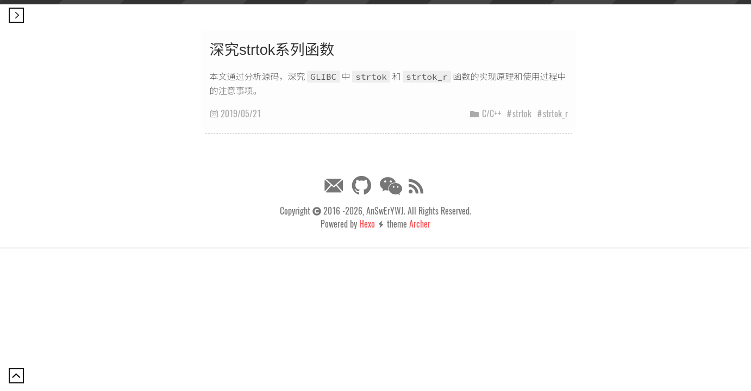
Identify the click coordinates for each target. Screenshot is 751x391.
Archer (419, 223)
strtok (521, 113)
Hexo (367, 223)
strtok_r (555, 113)
